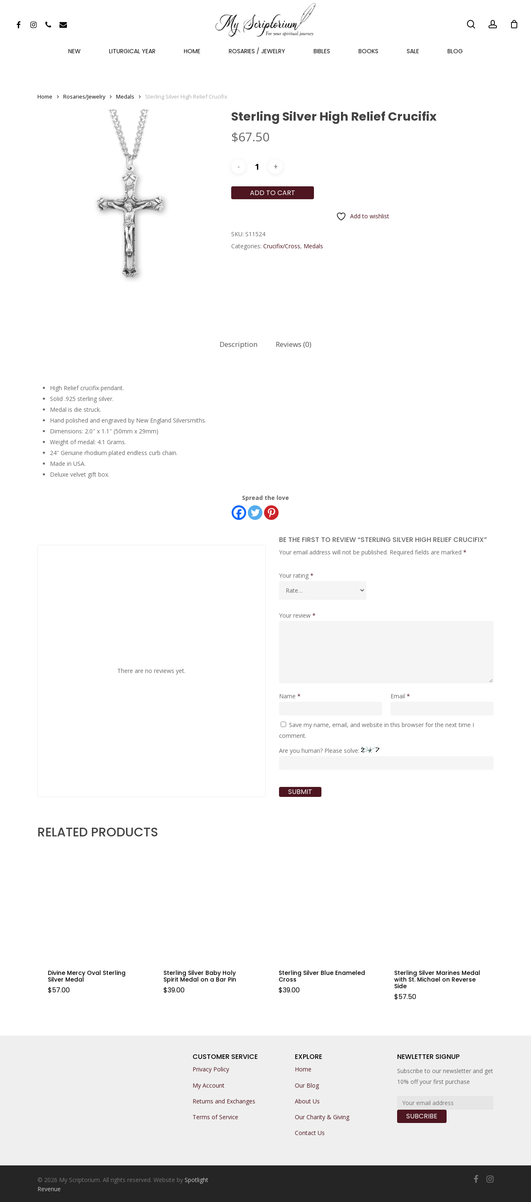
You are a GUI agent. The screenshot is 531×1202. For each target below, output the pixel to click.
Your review (297, 615)
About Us (307, 1101)
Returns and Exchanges (224, 1101)
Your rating (296, 575)
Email (400, 696)
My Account (209, 1085)
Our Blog (307, 1085)
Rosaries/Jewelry (84, 96)
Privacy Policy (211, 1069)
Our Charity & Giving (322, 1117)
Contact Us (310, 1133)
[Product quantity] (257, 166)
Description (238, 344)
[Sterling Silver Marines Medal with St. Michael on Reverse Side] (438, 903)
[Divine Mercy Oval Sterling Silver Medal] (92, 903)
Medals (125, 96)
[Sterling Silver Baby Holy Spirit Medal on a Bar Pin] (207, 903)
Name (290, 696)
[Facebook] (239, 512)
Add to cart (272, 193)
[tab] (238, 344)
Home (44, 96)
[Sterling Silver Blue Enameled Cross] (323, 903)
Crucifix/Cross (281, 246)
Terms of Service (215, 1117)
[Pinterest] (271, 512)
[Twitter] (255, 512)
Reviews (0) (293, 344)
